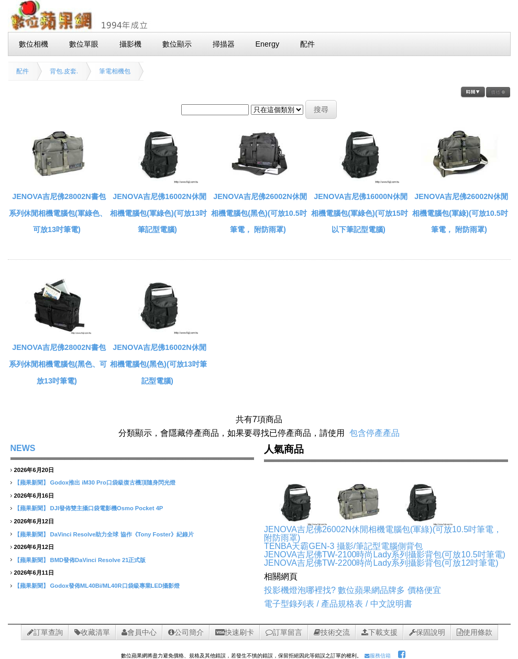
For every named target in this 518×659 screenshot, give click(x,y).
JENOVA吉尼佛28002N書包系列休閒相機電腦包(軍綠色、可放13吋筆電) (58, 213)
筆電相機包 (114, 71)
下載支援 (379, 632)
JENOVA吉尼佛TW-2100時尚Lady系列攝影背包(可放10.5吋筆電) (384, 554)
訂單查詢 (45, 632)
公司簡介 (186, 632)
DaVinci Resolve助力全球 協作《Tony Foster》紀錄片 (122, 534)
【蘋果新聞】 (31, 482)
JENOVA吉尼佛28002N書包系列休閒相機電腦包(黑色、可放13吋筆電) (58, 364)
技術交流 (332, 632)
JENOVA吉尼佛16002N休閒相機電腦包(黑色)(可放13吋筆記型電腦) (158, 364)
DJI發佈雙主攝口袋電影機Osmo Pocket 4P (106, 508)
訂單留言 (284, 632)
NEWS (23, 448)
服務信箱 (378, 655)
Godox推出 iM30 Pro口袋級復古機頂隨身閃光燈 (112, 482)
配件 (22, 71)
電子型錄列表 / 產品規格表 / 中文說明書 (338, 603)
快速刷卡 (234, 632)
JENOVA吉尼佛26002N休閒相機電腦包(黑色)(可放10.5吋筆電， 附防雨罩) (258, 213)
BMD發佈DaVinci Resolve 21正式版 (98, 560)
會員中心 (139, 632)
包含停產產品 (374, 433)
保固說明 (427, 632)
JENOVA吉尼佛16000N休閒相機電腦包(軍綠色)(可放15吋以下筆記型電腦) (359, 213)
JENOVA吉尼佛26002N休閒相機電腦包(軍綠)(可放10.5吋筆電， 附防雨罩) (460, 213)
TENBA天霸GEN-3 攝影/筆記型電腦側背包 (343, 546)
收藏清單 (92, 632)
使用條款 (474, 632)
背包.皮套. (64, 71)
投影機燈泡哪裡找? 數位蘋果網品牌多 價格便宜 (352, 590)
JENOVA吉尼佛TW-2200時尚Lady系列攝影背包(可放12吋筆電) (381, 562)
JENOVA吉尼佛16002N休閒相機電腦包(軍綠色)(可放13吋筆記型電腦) (158, 213)
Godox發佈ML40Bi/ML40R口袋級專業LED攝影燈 (115, 586)
